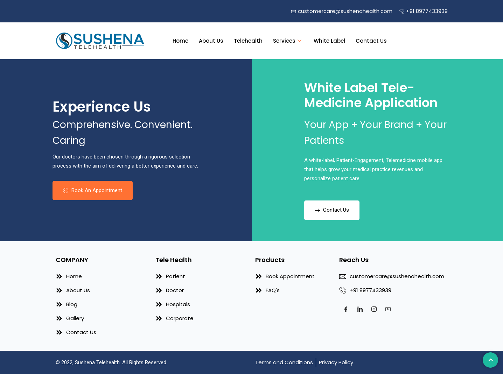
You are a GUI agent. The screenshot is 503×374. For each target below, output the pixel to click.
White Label (329, 40)
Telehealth (248, 40)
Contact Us (371, 40)
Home (180, 40)
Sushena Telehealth (97, 362)
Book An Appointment (92, 190)
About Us (211, 40)
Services (288, 40)
